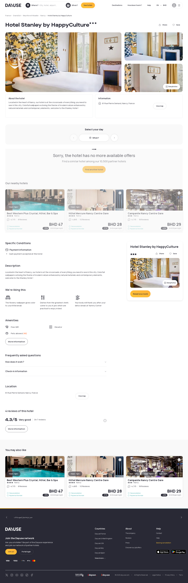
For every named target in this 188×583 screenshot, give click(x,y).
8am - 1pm (134, 474)
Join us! (11, 552)
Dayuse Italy (99, 548)
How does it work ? (135, 5)
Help (149, 5)
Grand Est (17, 15)
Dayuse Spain (100, 553)
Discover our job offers (133, 547)
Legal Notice (156, 575)
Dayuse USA (99, 543)
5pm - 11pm (163, 474)
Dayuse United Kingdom (103, 538)
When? (94, 137)
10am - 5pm (13, 474)
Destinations (117, 5)
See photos (171, 86)
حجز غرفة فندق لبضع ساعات (23, 517)
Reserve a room (140, 293)
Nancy (42, 15)
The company (130, 533)
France (8, 15)
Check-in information (56, 371)
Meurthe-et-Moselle (30, 15)
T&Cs (181, 575)
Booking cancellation (163, 543)
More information (16, 341)
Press (127, 543)
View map (159, 106)
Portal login (26, 552)
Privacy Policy (170, 575)
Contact (159, 533)
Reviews (128, 538)
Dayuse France (100, 534)
